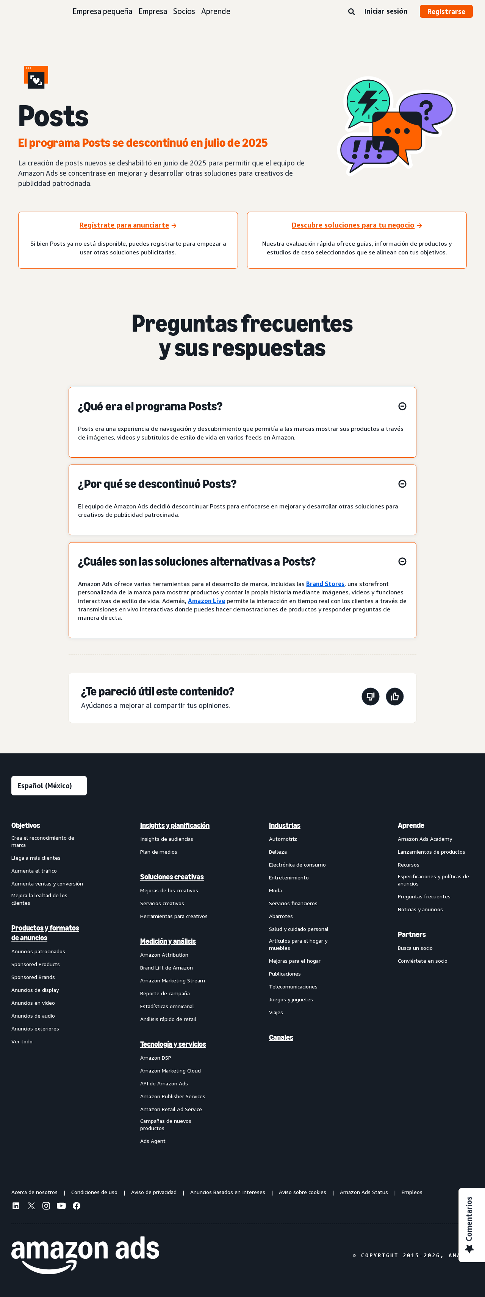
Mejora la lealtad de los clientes (39, 899)
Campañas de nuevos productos (165, 1125)
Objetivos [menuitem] (25, 825)
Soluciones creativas (172, 876)
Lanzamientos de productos (431, 851)
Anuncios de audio (33, 1015)
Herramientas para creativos (174, 916)
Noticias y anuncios (420, 909)
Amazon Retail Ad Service (171, 1109)
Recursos (408, 864)
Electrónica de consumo (297, 864)
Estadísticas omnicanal (167, 1006)
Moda (275, 890)
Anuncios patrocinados (38, 951)
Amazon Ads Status (364, 1192)
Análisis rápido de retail (168, 1019)
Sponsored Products (35, 964)
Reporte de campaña (165, 993)
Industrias (284, 825)
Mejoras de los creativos (169, 890)
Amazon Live (206, 601)
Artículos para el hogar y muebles (298, 944)
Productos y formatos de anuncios (45, 932)
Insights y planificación (175, 825)
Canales (281, 1037)
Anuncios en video (33, 1002)
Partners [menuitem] (412, 934)
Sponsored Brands (33, 977)
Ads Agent (153, 1141)
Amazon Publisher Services (172, 1096)
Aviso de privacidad (154, 1192)
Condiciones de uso (94, 1192)
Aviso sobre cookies (302, 1192)
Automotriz (283, 839)
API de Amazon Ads (164, 1083)
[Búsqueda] (351, 12)
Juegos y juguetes (291, 999)
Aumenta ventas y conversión (47, 883)
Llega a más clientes (36, 857)
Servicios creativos (162, 903)
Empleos (412, 1192)
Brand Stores (325, 584)
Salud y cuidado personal (299, 929)
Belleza (278, 851)
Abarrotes (281, 916)
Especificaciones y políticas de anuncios (433, 880)
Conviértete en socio (422, 960)
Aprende (215, 11)
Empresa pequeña (102, 11)
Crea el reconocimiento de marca (42, 841)
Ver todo (22, 1041)
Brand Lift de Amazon (166, 967)
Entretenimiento (289, 877)
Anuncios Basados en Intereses (227, 1192)
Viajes (276, 1012)
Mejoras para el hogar (295, 960)
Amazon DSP (155, 1057)
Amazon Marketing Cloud (170, 1070)
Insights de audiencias (166, 839)
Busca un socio (415, 948)
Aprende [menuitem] (411, 825)
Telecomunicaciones (293, 986)
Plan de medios (158, 851)
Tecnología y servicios (173, 1044)
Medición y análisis (168, 941)
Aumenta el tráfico (34, 870)
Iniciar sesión (386, 11)
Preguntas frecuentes (424, 896)
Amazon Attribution (164, 954)
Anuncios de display (35, 990)
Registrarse (446, 11)
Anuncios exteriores (35, 1028)
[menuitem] (49, 983)
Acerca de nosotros (34, 1192)
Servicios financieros (293, 903)
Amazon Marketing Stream (172, 980)
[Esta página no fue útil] (370, 697)
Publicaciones (285, 973)
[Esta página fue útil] (395, 697)
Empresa (152, 11)
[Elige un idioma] (49, 785)
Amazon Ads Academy (425, 839)
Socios (184, 11)
